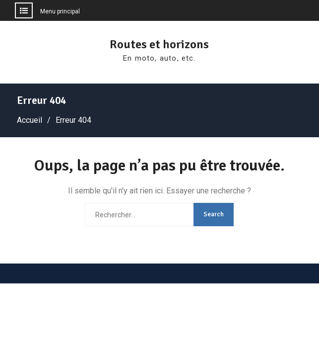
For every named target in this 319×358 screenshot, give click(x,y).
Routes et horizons (159, 44)
